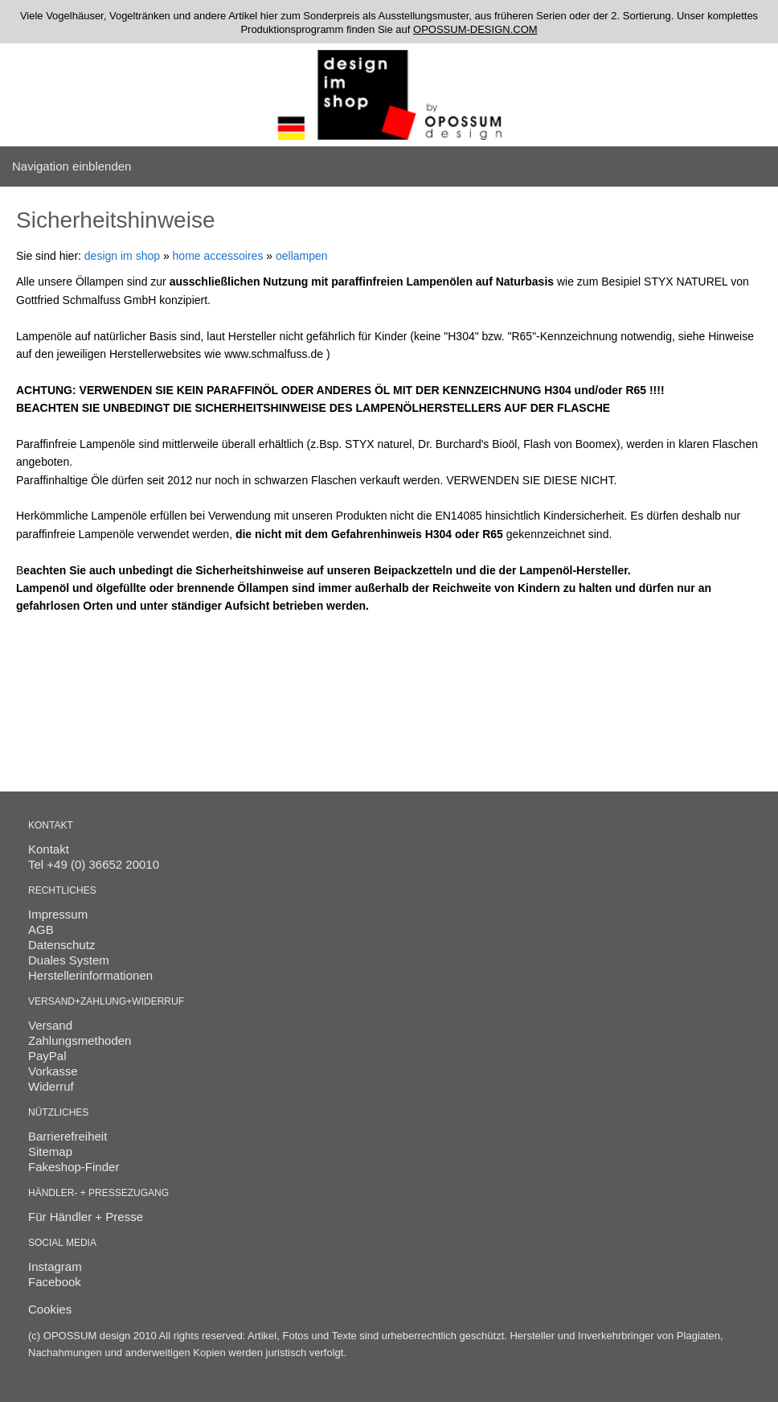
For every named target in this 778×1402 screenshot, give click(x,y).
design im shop (122, 255)
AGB (41, 929)
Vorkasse (53, 1071)
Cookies (50, 1309)
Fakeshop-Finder (73, 1167)
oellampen (302, 255)
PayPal (47, 1056)
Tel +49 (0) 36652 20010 (93, 864)
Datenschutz (61, 945)
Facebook (54, 1282)
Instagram (55, 1266)
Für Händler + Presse (85, 1216)
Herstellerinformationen (90, 975)
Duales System (68, 960)
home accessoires (218, 255)
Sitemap (50, 1151)
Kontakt (48, 849)
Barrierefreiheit (67, 1136)
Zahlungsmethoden (79, 1040)
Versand (50, 1025)
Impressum (58, 914)
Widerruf (51, 1086)
